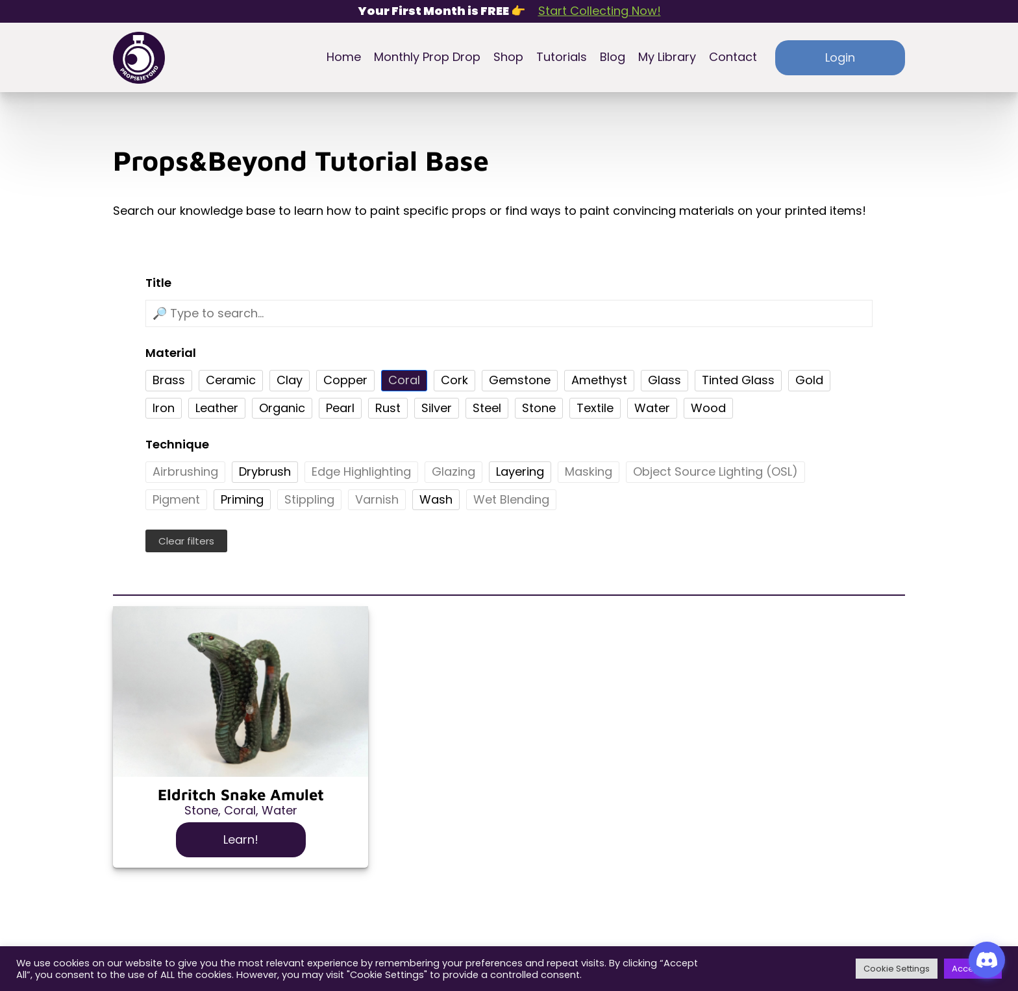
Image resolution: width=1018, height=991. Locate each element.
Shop (508, 57)
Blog (612, 57)
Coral (240, 810)
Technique (177, 445)
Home (344, 57)
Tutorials (561, 57)
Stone (201, 810)
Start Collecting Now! (599, 11)
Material (170, 353)
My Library (667, 57)
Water (279, 810)
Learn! (240, 839)
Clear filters (186, 541)
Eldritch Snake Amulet (241, 794)
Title (158, 283)
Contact (733, 57)
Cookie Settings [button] (896, 968)
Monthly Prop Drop (427, 57)
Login (840, 57)
